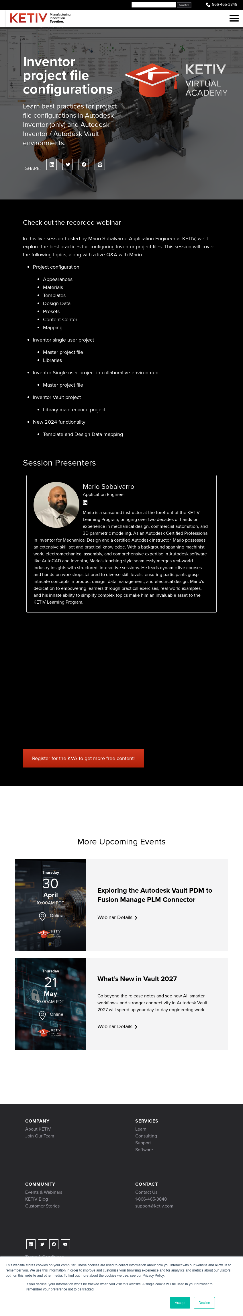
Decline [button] (204, 1303)
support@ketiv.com (154, 1206)
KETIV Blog (36, 1199)
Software (144, 1149)
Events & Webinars (43, 1192)
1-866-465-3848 (151, 1199)
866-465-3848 (221, 5)
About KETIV (38, 1129)
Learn (140, 1129)
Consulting (146, 1136)
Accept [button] (180, 1303)
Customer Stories (42, 1206)
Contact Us (146, 1192)
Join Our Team (39, 1136)
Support (143, 1142)
